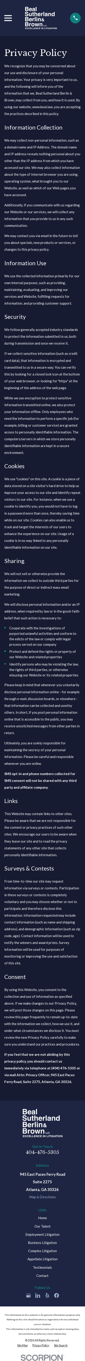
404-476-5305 (42, 1152)
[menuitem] (22, 1345)
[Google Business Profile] (28, 1295)
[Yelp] (47, 1295)
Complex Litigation (42, 1251)
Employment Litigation (42, 1234)
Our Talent (42, 1226)
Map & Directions (42, 1197)
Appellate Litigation (42, 1259)
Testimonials (42, 1267)
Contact (42, 1275)
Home (42, 1218)
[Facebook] (56, 1295)
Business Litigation (42, 1243)
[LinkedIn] (37, 1295)
